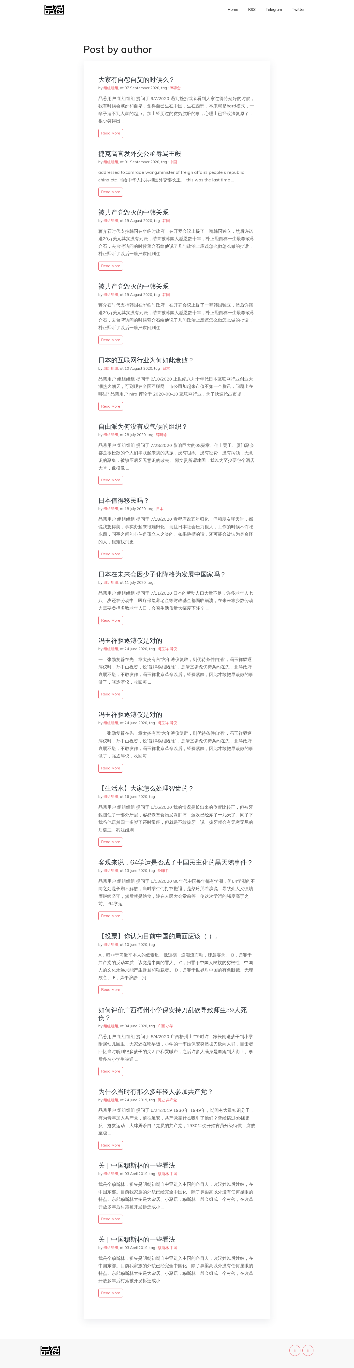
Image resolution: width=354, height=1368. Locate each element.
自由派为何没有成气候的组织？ (143, 426)
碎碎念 (175, 88)
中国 (173, 162)
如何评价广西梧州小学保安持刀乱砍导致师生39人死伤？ (172, 1014)
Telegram (274, 9)
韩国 (166, 220)
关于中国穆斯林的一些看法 (136, 1165)
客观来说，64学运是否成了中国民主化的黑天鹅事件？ (175, 862)
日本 (166, 368)
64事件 (163, 870)
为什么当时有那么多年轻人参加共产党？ (155, 1092)
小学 (169, 1026)
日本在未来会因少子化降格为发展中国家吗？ (162, 574)
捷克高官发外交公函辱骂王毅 (139, 153)
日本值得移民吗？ (123, 500)
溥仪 (173, 649)
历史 (161, 1100)
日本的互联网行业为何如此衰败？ (146, 360)
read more (110, 133)
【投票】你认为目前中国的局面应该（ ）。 (159, 936)
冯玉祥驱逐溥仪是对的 (130, 640)
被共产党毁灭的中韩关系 (133, 212)
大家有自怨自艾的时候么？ (136, 79)
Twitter (298, 9)
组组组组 (110, 88)
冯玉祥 (163, 649)
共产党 (171, 1100)
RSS (252, 9)
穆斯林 (163, 1173)
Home (233, 9)
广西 (161, 1026)
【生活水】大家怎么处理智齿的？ (146, 788)
